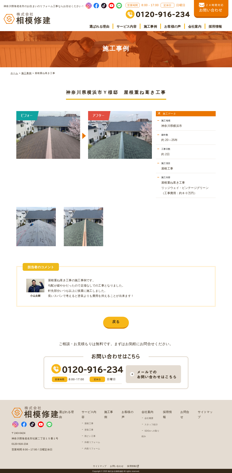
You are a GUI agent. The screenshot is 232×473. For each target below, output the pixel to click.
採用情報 (215, 26)
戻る (116, 321)
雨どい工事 (90, 435)
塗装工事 (88, 429)
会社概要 (148, 417)
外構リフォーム (92, 441)
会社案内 (194, 26)
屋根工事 (88, 422)
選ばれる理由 (99, 26)
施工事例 (150, 26)
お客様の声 (172, 26)
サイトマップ (99, 465)
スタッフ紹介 (151, 423)
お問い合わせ (116, 465)
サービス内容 (126, 26)
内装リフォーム (92, 447)
